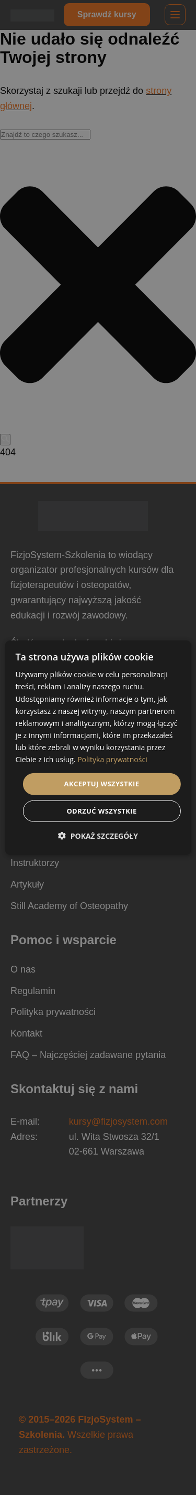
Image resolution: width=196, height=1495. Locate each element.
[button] (98, 835)
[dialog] (98, 747)
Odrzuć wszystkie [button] (101, 810)
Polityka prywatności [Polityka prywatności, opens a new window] (112, 759)
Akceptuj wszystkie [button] (102, 783)
